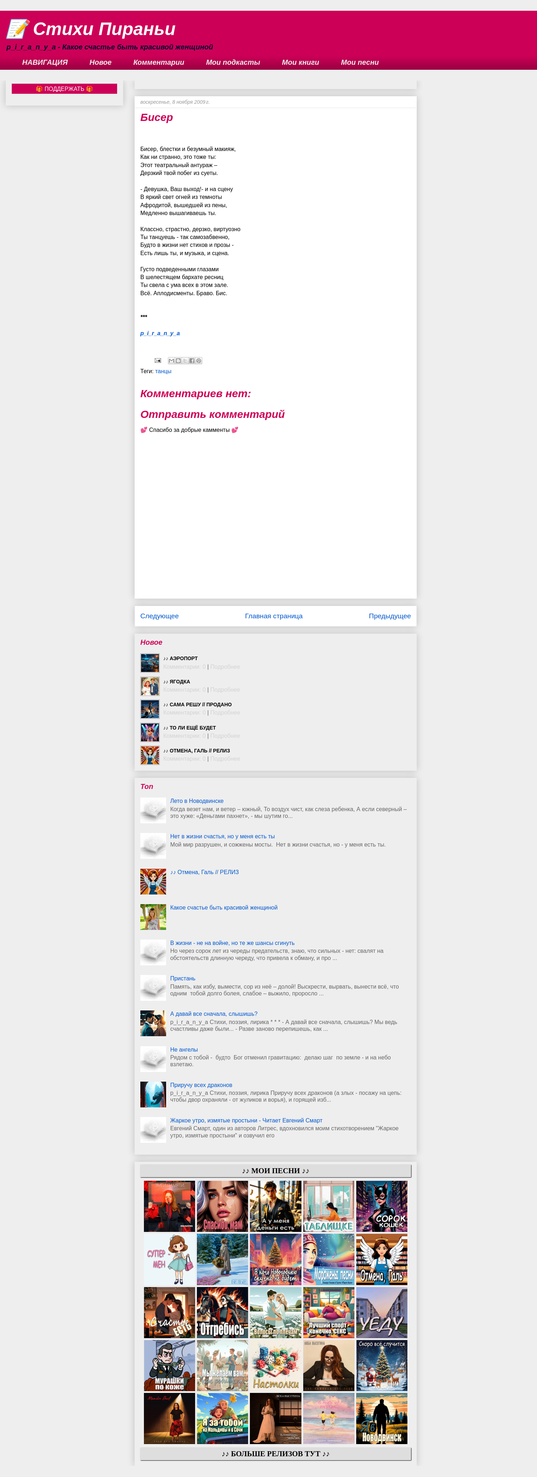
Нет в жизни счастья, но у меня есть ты (222, 836)
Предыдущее (390, 616)
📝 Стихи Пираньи (91, 29)
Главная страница (274, 616)
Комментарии (159, 62)
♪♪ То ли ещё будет (189, 728)
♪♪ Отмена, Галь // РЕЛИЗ (196, 751)
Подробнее (225, 667)
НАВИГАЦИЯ (45, 62)
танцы (163, 371)
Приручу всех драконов (201, 1085)
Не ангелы (184, 1050)
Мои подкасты (233, 62)
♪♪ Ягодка (176, 681)
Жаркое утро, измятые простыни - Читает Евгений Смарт (246, 1120)
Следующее (159, 616)
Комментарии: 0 (184, 667)
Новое (101, 62)
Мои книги (300, 62)
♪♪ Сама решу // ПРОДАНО (197, 704)
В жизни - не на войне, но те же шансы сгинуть (232, 943)
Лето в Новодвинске (196, 801)
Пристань (182, 978)
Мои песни (360, 62)
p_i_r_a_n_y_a (160, 333)
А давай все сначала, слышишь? (213, 1014)
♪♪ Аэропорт (180, 658)
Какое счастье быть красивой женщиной (223, 908)
